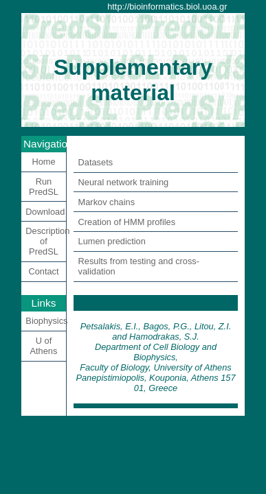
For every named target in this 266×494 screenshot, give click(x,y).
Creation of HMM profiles (127, 222)
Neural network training (123, 182)
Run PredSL (43, 186)
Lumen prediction (112, 241)
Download (45, 212)
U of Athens (44, 346)
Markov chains (106, 202)
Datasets (95, 162)
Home (43, 161)
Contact (43, 271)
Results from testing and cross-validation (138, 266)
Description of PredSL (45, 241)
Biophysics (45, 321)
